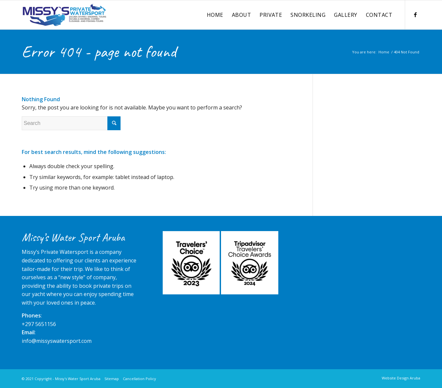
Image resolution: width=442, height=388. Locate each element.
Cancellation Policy (139, 378)
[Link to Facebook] (415, 14)
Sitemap (111, 378)
